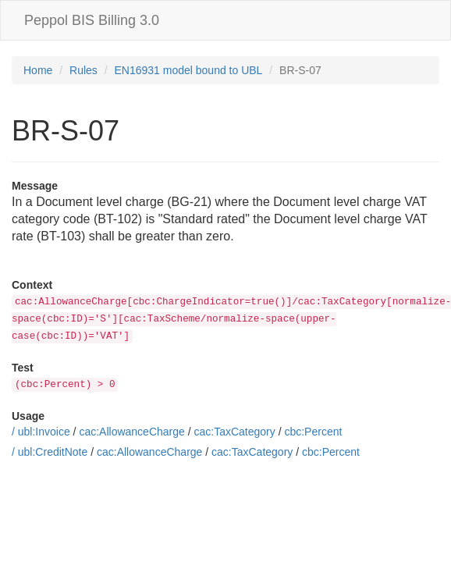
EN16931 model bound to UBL (189, 70)
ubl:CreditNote (53, 452)
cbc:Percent (313, 431)
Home (37, 70)
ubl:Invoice (44, 431)
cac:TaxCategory (234, 431)
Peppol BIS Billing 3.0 (91, 20)
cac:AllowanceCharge (131, 431)
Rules (83, 70)
